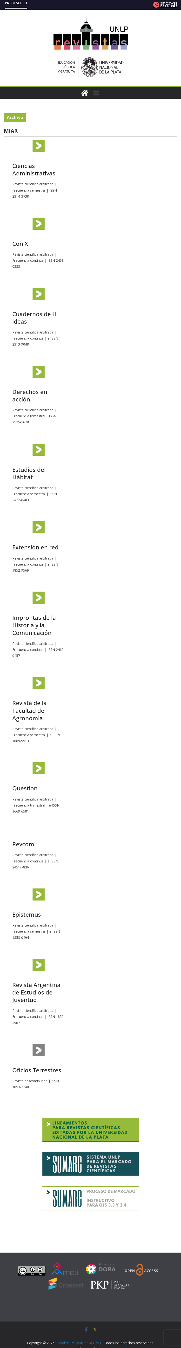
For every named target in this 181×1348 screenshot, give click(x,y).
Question (25, 788)
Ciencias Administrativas (33, 169)
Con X (20, 243)
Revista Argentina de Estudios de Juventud (36, 992)
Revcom (23, 844)
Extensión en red (35, 547)
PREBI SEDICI (16, 2)
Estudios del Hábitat (29, 473)
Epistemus (26, 914)
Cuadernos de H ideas (34, 317)
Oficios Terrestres (36, 1070)
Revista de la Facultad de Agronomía (29, 710)
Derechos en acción (29, 395)
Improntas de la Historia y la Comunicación (34, 625)
